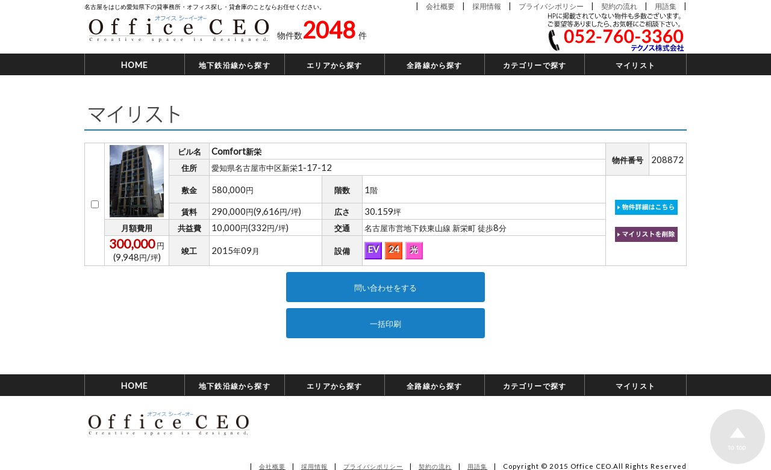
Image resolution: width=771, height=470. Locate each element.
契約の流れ (619, 6)
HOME (135, 65)
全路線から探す (434, 65)
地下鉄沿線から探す (234, 65)
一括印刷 (385, 323)
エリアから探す (334, 65)
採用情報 (486, 6)
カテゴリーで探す (535, 65)
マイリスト (635, 65)
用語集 (665, 6)
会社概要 (440, 6)
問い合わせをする (385, 287)
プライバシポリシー (551, 6)
